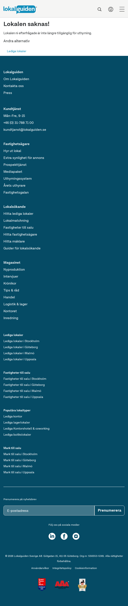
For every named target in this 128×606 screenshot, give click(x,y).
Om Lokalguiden (16, 79)
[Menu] (122, 9)
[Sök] (99, 9)
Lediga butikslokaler (17, 434)
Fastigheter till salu (18, 227)
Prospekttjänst (15, 165)
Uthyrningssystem (17, 179)
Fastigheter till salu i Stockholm (24, 378)
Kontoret (10, 311)
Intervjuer (10, 276)
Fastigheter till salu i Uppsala (23, 397)
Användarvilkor (40, 568)
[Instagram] (76, 536)
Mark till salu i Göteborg (19, 460)
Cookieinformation (86, 568)
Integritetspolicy (61, 568)
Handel (9, 297)
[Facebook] (64, 536)
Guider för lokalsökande (22, 248)
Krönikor (9, 283)
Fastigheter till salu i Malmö (22, 391)
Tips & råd (11, 290)
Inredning (10, 318)
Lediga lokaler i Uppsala (19, 359)
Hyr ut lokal (12, 151)
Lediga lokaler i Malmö (18, 353)
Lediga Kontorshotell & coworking (26, 428)
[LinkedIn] (52, 536)
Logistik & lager (15, 304)
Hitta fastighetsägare (20, 234)
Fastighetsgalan (16, 192)
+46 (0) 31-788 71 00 (18, 123)
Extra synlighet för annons (23, 158)
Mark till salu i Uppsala (18, 472)
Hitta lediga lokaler (18, 214)
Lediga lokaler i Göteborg (20, 347)
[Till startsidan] (20, 10)
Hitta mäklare (14, 241)
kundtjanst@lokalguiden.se (24, 130)
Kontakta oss (13, 86)
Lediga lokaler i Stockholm (21, 341)
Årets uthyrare (14, 185)
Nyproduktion (14, 269)
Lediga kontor (12, 416)
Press (7, 93)
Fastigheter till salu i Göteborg (24, 384)
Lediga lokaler (16, 51)
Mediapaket (12, 172)
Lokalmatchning (15, 221)
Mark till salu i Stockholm (20, 454)
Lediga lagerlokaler (16, 422)
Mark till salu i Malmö (17, 466)
